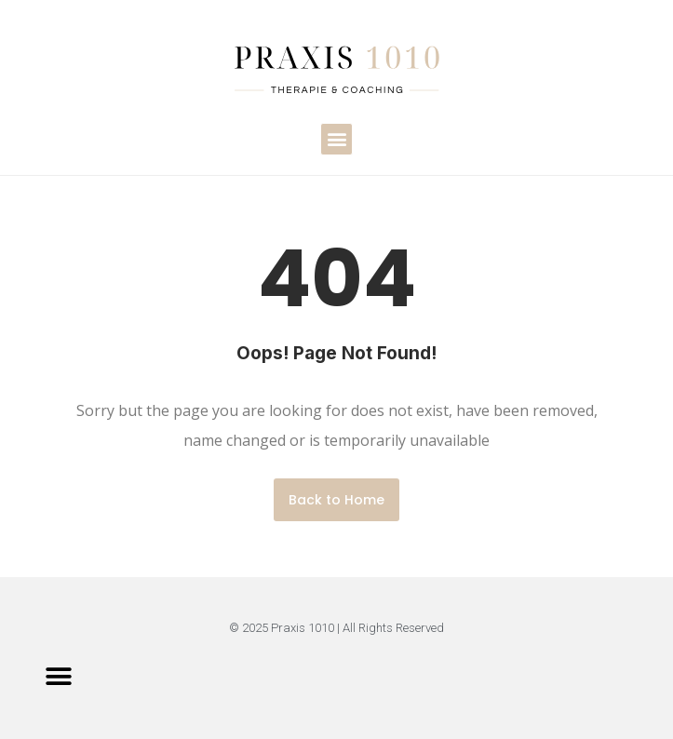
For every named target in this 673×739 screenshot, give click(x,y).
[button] (336, 139)
